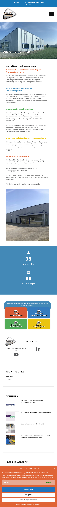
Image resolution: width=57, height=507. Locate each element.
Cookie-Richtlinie (21, 504)
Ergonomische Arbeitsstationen (20, 109)
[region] (27, 315)
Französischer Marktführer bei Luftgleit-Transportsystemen (24, 71)
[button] (54, 468)
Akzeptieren (28, 490)
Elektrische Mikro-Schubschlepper (39, 314)
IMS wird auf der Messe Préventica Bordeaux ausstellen (33, 401)
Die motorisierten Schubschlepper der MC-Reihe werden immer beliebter (36, 437)
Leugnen (28, 495)
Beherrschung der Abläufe (17, 156)
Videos (8, 379)
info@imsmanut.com (36, 2)
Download (9, 376)
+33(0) (21, 2)
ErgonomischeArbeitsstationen (16, 325)
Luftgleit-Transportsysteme (15, 314)
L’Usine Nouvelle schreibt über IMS (32, 424)
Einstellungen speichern (28, 500)
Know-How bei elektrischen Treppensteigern (26, 138)
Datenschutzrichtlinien (33, 504)
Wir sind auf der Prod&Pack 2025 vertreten (36, 412)
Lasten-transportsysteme (38, 325)
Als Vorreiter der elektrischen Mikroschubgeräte (19, 89)
